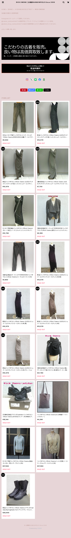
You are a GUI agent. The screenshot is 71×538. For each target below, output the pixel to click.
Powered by (35, 528)
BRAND (10, 9)
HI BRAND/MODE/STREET (24, 9)
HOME (4, 9)
